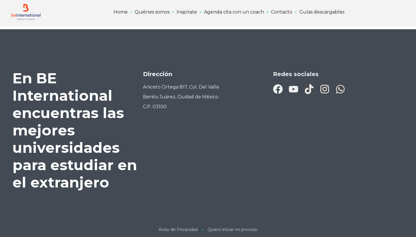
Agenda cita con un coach (234, 5)
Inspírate (187, 5)
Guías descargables (321, 5)
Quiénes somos (152, 5)
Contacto (281, 5)
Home (121, 5)
